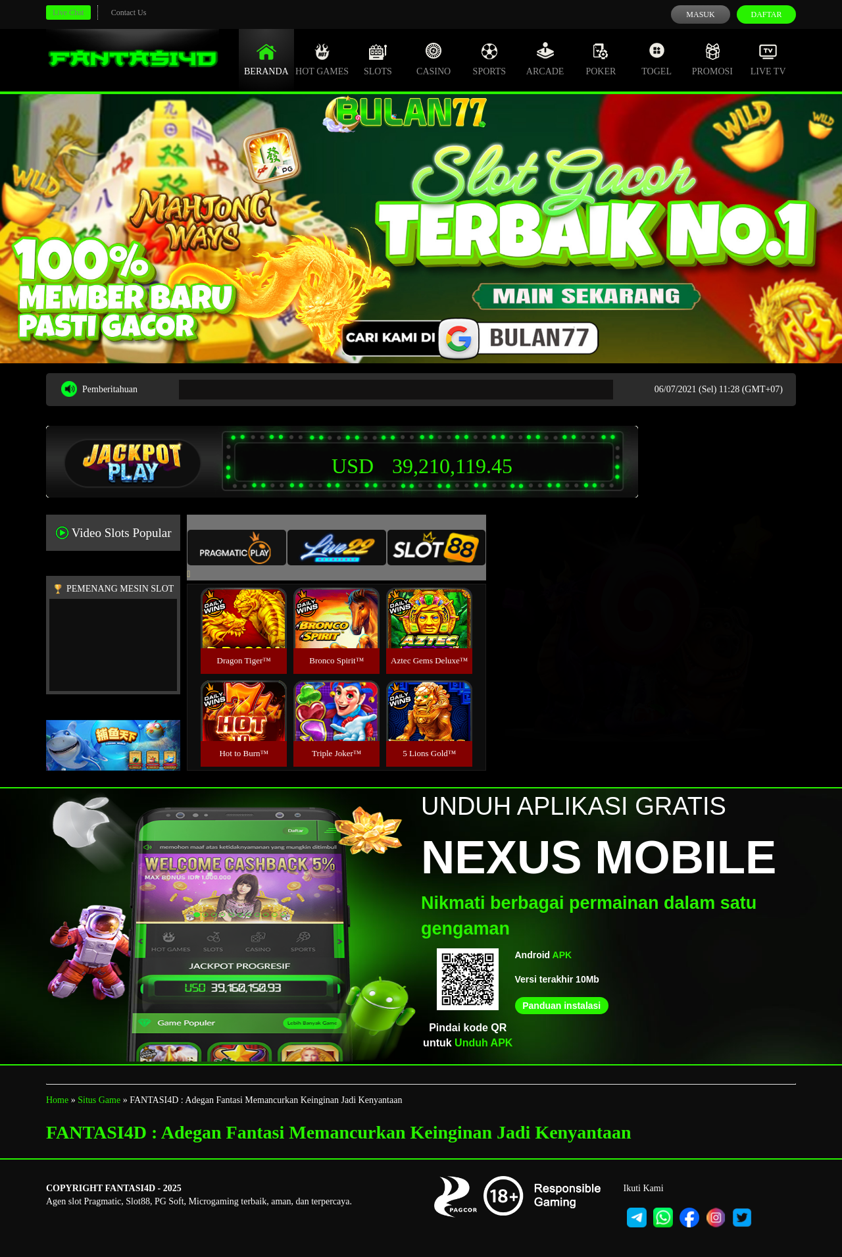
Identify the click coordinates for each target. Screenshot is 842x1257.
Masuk (700, 14)
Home (57, 1100)
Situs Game (99, 1100)
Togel (656, 59)
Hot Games (322, 59)
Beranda (266, 59)
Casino (433, 59)
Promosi (712, 59)
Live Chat (68, 12)
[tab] (236, 547)
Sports (490, 59)
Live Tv (768, 59)
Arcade (545, 59)
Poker (600, 59)
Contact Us (129, 12)
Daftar (766, 14)
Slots (378, 59)
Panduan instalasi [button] (561, 1005)
